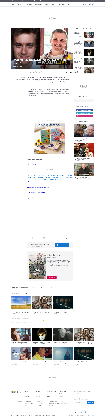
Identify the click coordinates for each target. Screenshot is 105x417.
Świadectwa (39, 403)
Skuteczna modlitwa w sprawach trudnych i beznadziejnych (78, 34)
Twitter (91, 0)
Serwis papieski (28, 401)
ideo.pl (93, 415)
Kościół (76, 180)
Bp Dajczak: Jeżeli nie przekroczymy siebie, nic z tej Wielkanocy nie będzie (83, 179)
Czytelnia (77, 364)
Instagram (93, 0)
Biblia (12, 0)
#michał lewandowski (36, 288)
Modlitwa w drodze (24, 0)
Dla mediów (35, 415)
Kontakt (30, 415)
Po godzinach (60, 4)
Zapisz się (90, 402)
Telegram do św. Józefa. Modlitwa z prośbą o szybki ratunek (20, 362)
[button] (89, 4)
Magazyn (17, 0)
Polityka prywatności (24, 415)
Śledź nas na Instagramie (84, 116)
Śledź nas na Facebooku (84, 110)
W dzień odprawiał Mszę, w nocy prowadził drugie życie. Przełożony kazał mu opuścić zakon (78, 44)
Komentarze (38, 4)
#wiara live (57, 288)
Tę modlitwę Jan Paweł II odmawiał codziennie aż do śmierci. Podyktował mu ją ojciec (41, 363)
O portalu (12, 415)
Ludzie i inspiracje (64, 403)
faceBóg (36, 0)
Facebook (75, 394)
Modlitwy (51, 405)
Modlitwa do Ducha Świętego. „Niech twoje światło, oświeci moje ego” (20, 312)
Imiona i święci (40, 405)
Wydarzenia (28, 4)
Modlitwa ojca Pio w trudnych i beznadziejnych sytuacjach (78, 60)
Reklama (40, 415)
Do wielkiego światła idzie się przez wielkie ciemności (62, 311)
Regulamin (17, 415)
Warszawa (79, 4)
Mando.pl (35, 412)
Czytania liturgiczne (53, 401)
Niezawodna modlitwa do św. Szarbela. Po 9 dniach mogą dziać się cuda (78, 52)
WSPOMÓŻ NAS (89, 412)
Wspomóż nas (61, 245)
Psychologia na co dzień (54, 403)
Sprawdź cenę (51, 277)
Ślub (26, 405)
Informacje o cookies (47, 415)
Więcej (68, 4)
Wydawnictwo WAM (24, 412)
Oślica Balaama (53, 255)
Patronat (53, 415)
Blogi (31, 0)
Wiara (46, 4)
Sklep (40, 0)
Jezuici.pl (13, 412)
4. (36, 192)
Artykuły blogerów (29, 403)
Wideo (52, 4)
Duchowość (19, 66)
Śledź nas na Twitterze (83, 113)
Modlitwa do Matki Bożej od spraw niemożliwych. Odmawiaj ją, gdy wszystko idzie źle (62, 363)
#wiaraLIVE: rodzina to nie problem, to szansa (82, 159)
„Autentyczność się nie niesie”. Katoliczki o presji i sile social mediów (41, 312)
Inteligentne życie (62, 392)
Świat (26, 391)
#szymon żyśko (48, 288)
